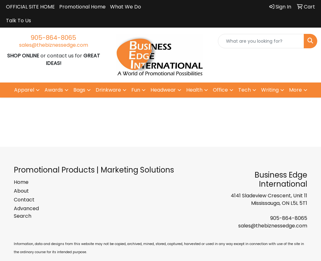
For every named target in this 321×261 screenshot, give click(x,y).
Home (21, 182)
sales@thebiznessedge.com (53, 45)
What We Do (125, 6)
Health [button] (194, 89)
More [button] (295, 89)
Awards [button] (54, 89)
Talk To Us (18, 20)
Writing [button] (270, 89)
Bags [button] (79, 89)
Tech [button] (244, 89)
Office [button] (220, 89)
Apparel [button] (24, 89)
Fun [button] (135, 89)
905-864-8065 (53, 37)
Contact (24, 199)
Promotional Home (82, 6)
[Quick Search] (261, 41)
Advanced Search (26, 212)
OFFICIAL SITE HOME (30, 6)
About (21, 190)
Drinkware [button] (108, 89)
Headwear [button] (163, 89)
